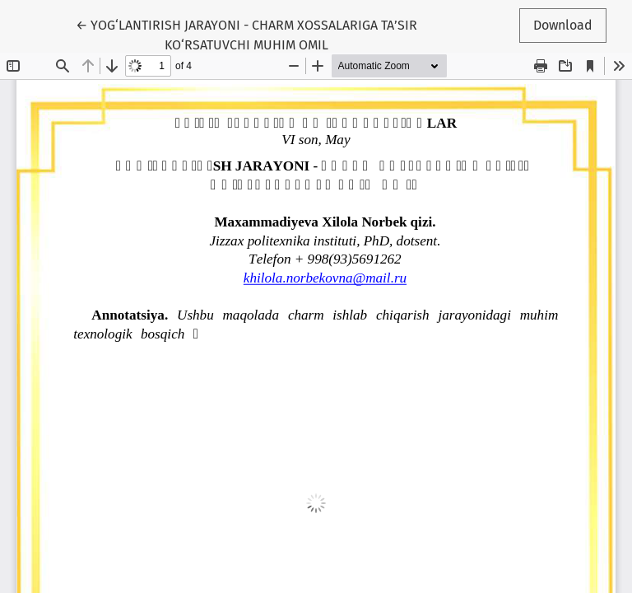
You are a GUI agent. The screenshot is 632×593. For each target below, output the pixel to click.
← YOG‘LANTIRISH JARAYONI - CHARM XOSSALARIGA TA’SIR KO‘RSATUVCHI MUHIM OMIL (246, 34)
